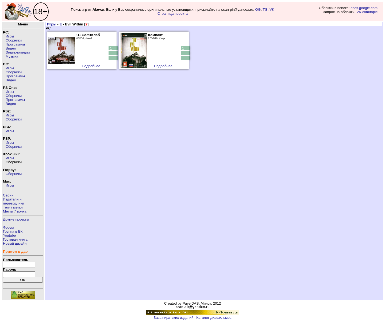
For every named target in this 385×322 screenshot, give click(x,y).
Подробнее (91, 66)
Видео (11, 48)
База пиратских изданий (173, 318)
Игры (10, 36)
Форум (8, 227)
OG (258, 9)
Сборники (14, 40)
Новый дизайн (14, 243)
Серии (8, 195)
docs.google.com (364, 8)
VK (272, 9)
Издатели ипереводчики (13, 201)
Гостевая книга (15, 239)
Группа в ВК (12, 231)
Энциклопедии (18, 52)
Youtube (9, 235)
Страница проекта (172, 14)
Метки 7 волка (14, 211)
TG (265, 9)
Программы (15, 44)
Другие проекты (16, 219)
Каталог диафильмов (214, 318)
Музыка (12, 56)
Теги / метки (13, 207)
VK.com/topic (367, 12)
